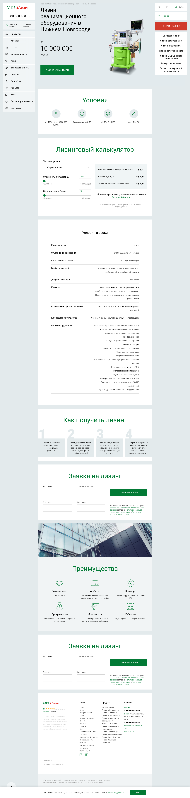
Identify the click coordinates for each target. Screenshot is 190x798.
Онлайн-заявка (171, 26)
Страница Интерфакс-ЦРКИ (53, 764)
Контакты (16, 108)
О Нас (14, 47)
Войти (181, 7)
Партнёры (16, 81)
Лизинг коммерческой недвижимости (171, 69)
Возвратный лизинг (171, 63)
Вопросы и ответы (20, 67)
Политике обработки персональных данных (127, 511)
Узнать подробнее (116, 793)
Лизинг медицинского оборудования (171, 57)
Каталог (15, 40)
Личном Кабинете (121, 197)
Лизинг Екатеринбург (110, 732)
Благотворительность (22, 101)
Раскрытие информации (89, 737)
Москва (165, 16)
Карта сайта (47, 761)
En (167, 7)
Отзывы (83, 743)
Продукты (16, 34)
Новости (15, 74)
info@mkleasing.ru (137, 714)
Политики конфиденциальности (125, 513)
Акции (14, 61)
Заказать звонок (13, 25)
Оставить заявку (27, 25)
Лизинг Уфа (106, 743)
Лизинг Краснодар (109, 740)
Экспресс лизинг (171, 35)
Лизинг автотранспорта (171, 51)
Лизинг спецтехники (171, 45)
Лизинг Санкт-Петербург (111, 737)
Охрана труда (85, 751)
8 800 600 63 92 (19, 16)
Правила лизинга (86, 740)
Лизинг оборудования (171, 40)
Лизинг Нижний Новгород (112, 734)
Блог (13, 94)
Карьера (15, 88)
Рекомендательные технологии (87, 746)
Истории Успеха (19, 54)
